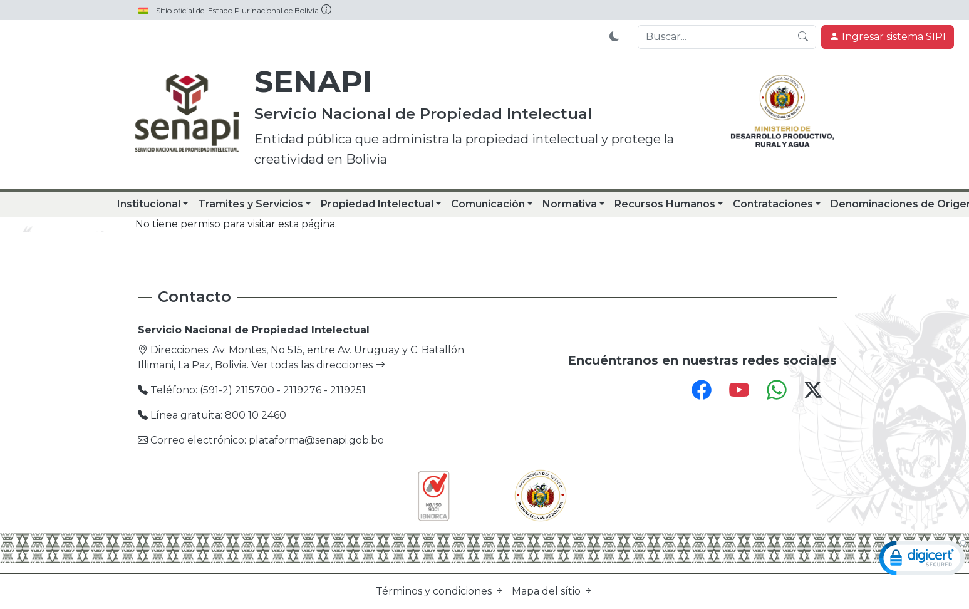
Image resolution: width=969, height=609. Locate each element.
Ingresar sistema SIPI (887, 37)
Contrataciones (773, 204)
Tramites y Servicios (250, 204)
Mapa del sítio (552, 591)
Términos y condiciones (441, 591)
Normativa (569, 204)
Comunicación (488, 204)
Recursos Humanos (664, 204)
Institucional (148, 204)
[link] (922, 560)
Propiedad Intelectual (377, 204)
